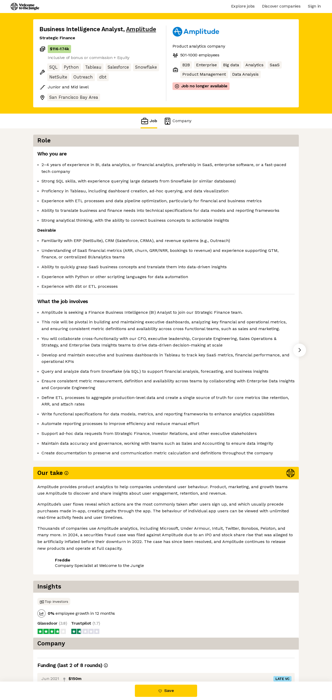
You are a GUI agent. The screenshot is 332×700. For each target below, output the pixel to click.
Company (177, 121)
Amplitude (141, 29)
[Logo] (25, 6)
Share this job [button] (53, 659)
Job (149, 121)
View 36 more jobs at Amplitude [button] (108, 659)
